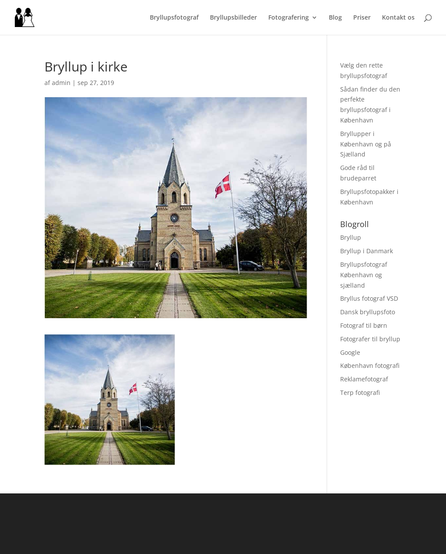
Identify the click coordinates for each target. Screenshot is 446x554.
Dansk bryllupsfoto (367, 312)
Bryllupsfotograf (174, 17)
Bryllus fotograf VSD (369, 298)
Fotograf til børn (363, 325)
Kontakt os (398, 17)
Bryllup (350, 237)
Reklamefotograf (364, 379)
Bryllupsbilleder (233, 17)
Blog (335, 17)
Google (350, 352)
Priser (362, 17)
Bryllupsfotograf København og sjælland (363, 274)
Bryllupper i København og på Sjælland (365, 144)
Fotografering (288, 17)
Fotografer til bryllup (370, 339)
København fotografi (369, 365)
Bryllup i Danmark (366, 251)
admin (61, 82)
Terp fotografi (360, 392)
